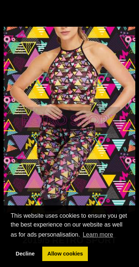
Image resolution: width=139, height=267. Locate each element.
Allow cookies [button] (65, 254)
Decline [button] (25, 254)
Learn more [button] (98, 234)
